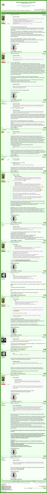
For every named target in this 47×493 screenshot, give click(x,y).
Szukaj (21, 5)
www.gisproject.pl (25, 347)
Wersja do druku (44, 486)
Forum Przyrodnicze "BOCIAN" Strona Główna (8, 10)
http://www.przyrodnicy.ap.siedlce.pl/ (16, 293)
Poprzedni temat (37, 10)
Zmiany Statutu (27, 10)
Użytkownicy (25, 5)
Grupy (29, 5)
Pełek (2, 336)
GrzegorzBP (3, 129)
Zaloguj (28, 6)
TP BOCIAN (18, 10)
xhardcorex (3, 101)
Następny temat (43, 10)
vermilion (2, 272)
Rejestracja (24, 6)
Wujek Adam (3, 14)
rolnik (2, 224)
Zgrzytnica (3, 403)
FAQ (18, 5)
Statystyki (33, 5)
